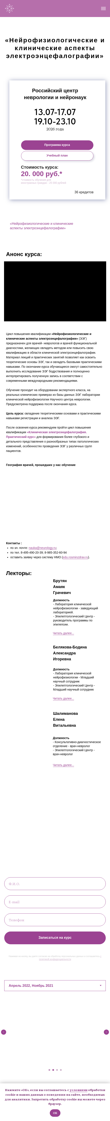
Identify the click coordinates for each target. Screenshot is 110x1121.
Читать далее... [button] (63, 633)
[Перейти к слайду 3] (57, 1070)
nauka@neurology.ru (42, 548)
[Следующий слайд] (106, 1032)
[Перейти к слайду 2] (53, 1070)
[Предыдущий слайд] (3, 1032)
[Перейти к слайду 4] (61, 1070)
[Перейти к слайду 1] (49, 1070)
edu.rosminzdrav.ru (75, 557)
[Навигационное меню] (103, 8)
